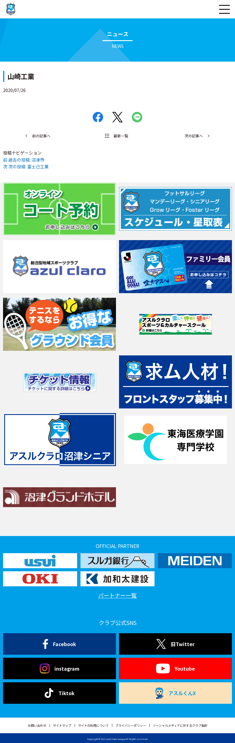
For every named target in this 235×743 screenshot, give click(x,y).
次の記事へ (194, 135)
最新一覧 (121, 135)
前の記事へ (41, 135)
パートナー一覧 (117, 595)
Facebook (59, 644)
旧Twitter (175, 644)
